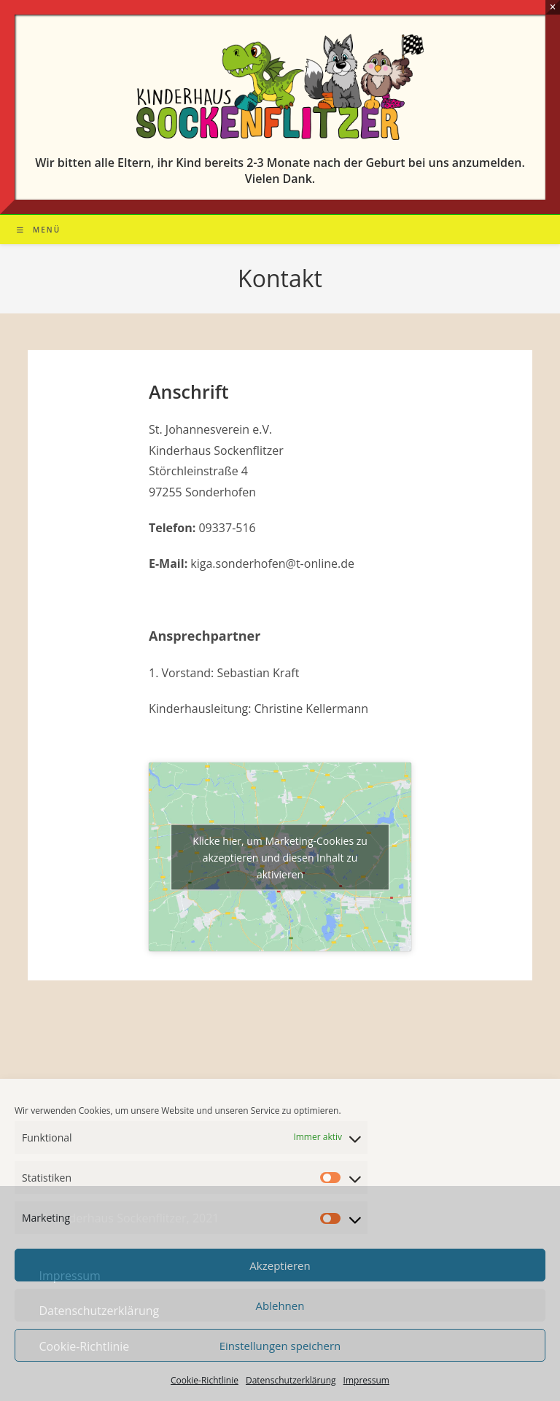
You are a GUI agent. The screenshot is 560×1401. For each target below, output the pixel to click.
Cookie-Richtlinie (204, 1380)
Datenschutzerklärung (291, 1380)
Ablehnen (280, 1305)
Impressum (366, 1380)
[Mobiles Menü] (39, 230)
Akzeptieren (279, 1265)
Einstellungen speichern (280, 1345)
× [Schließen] (552, 7)
